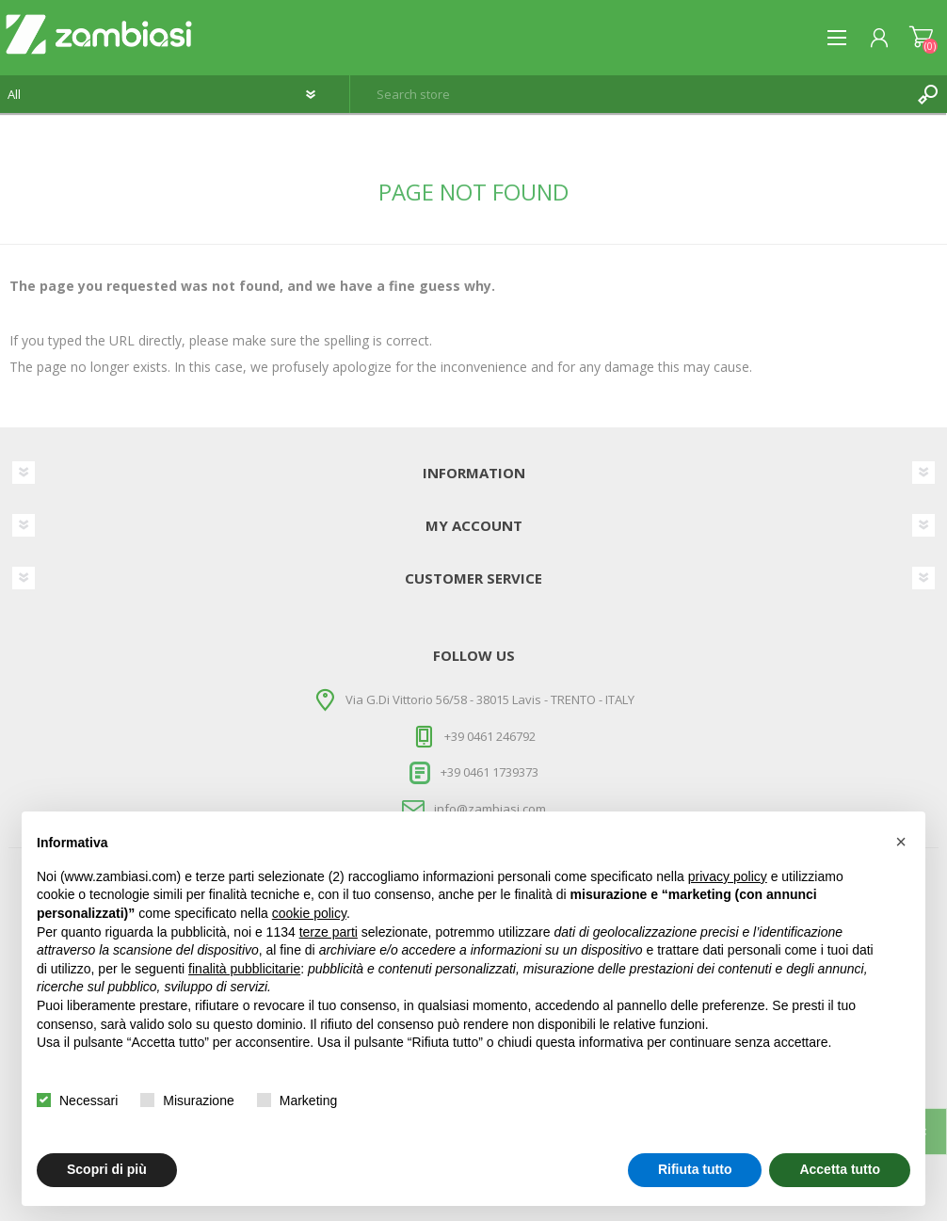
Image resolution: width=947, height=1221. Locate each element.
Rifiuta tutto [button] (695, 1169)
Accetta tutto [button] (839, 1169)
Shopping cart (921, 37)
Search (928, 94)
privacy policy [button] (727, 876)
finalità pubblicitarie (244, 968)
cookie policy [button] (309, 913)
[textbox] (630, 94)
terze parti (328, 932)
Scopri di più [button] (107, 1169)
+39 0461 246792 (490, 735)
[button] (901, 842)
